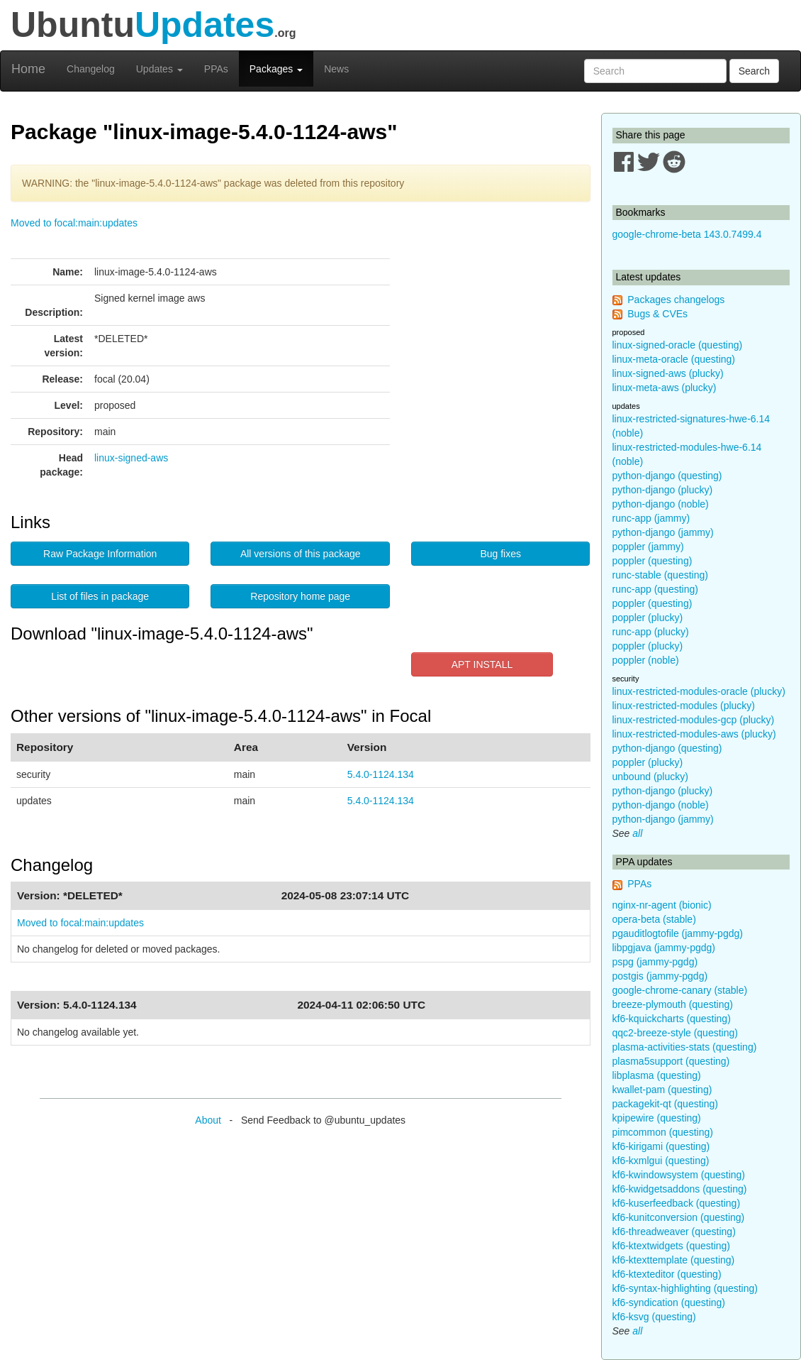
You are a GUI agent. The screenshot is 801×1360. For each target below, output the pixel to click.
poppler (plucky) (647, 617)
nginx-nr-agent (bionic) (662, 905)
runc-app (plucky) (650, 631)
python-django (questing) (667, 475)
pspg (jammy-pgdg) (655, 961)
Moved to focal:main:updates (74, 223)
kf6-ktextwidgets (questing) (671, 1245)
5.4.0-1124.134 (380, 774)
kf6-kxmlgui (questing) (661, 1160)
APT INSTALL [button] (482, 664)
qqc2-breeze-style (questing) (675, 1032)
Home (28, 69)
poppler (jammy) (648, 546)
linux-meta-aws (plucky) (664, 387)
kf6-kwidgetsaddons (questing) (679, 1189)
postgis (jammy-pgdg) (660, 976)
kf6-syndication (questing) (669, 1302)
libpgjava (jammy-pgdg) (664, 947)
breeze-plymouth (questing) (672, 1004)
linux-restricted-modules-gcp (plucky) (693, 719)
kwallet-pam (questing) (662, 1089)
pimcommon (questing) (662, 1132)
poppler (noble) (645, 660)
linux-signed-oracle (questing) (677, 345)
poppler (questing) (652, 560)
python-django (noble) (660, 504)
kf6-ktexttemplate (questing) (673, 1260)
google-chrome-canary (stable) (680, 990)
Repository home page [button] (300, 596)
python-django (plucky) (662, 489)
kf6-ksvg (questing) (654, 1316)
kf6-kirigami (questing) (661, 1146)
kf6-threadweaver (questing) (674, 1231)
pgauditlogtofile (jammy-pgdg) (677, 933)
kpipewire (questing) (656, 1118)
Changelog (91, 69)
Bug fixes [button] (500, 553)
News (336, 69)
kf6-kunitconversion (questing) (678, 1217)
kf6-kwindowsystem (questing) (679, 1174)
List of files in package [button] (100, 596)
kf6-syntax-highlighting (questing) (685, 1288)
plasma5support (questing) (671, 1061)
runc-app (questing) (655, 589)
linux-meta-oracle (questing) (674, 359)
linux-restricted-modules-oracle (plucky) (698, 691)
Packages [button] (276, 69)
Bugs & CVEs (657, 313)
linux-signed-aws (131, 458)
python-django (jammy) (663, 532)
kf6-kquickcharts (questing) (671, 1018)
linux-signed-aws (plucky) (668, 373)
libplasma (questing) (656, 1075)
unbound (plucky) (650, 776)
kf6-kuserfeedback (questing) (676, 1203)
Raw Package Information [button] (100, 553)
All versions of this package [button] (300, 553)
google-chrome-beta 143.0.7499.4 (687, 234)
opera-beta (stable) (654, 919)
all (637, 833)
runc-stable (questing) (660, 575)
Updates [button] (159, 69)
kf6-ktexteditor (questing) (667, 1274)
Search (754, 71)
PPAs (216, 69)
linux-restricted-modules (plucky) (684, 705)
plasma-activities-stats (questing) (684, 1047)
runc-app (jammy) (651, 518)
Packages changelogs (675, 299)
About (208, 1120)
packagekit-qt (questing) (665, 1103)
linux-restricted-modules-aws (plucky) (694, 734)
